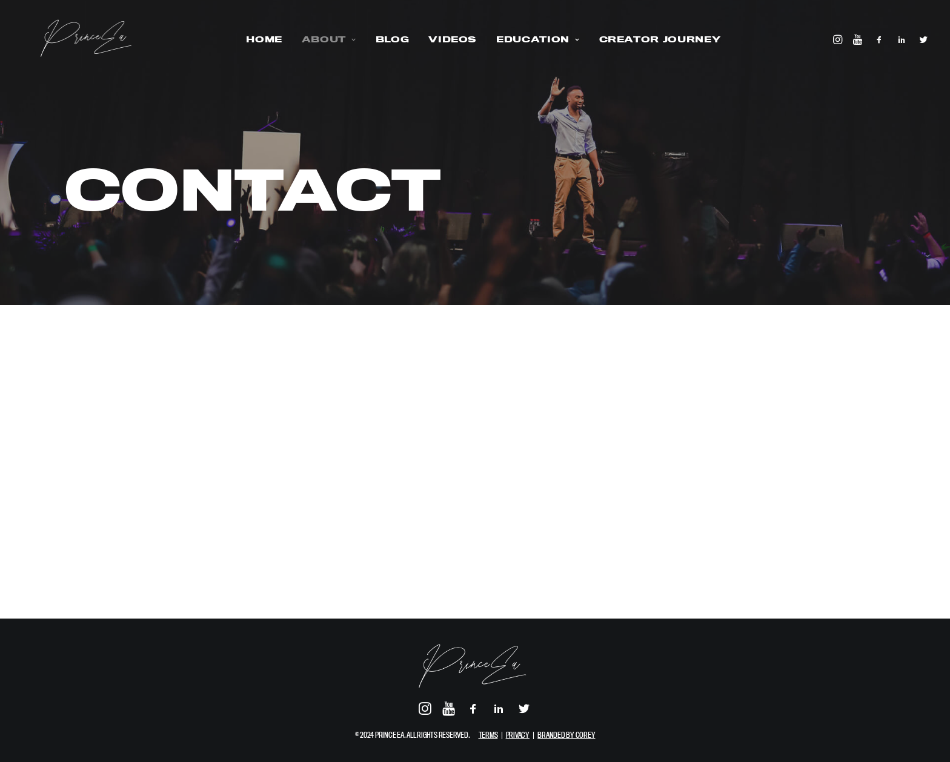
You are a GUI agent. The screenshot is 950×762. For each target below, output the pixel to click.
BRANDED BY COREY (566, 735)
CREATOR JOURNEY (651, 39)
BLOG (384, 39)
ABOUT (320, 39)
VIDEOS (444, 39)
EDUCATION (529, 39)
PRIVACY (518, 735)
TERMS (488, 735)
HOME (256, 39)
